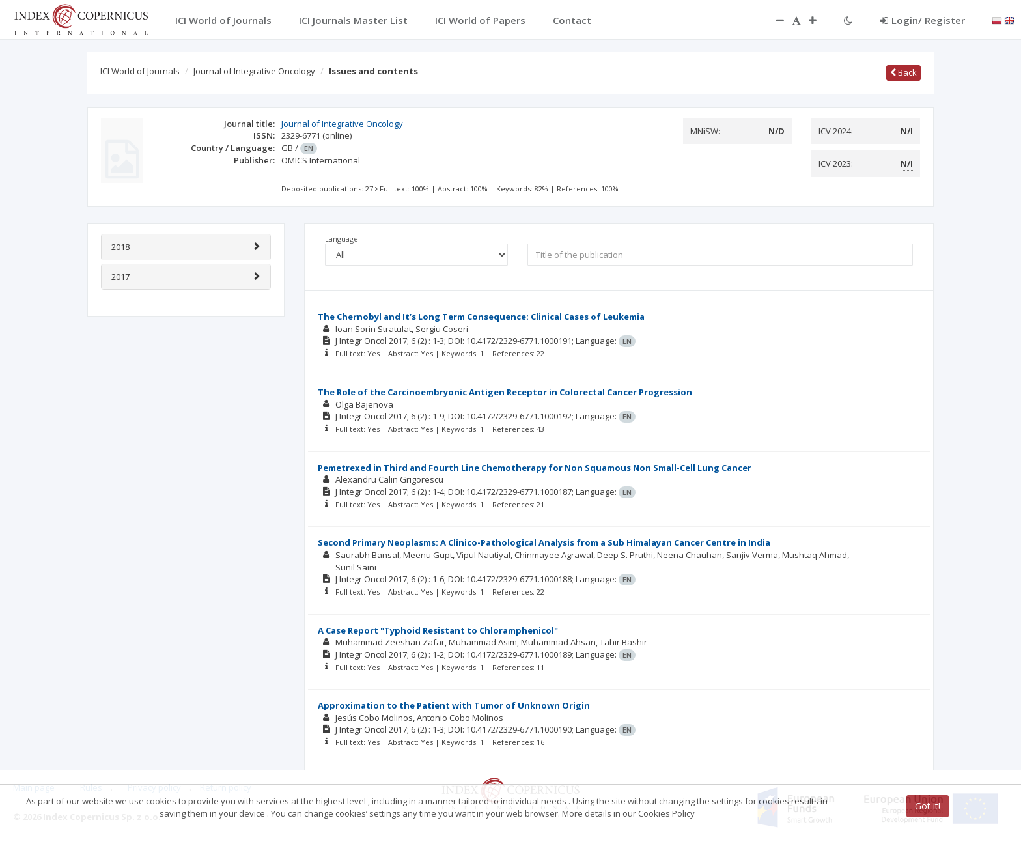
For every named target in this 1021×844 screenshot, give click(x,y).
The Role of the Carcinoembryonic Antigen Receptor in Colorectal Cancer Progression (505, 392)
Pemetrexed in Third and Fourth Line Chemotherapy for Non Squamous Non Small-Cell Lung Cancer (534, 467)
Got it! (927, 806)
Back (903, 72)
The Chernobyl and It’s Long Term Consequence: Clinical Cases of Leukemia (481, 316)
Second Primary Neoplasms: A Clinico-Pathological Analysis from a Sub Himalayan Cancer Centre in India (544, 542)
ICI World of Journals (140, 71)
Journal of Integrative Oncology (254, 71)
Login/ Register (922, 20)
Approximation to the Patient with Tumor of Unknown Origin (454, 705)
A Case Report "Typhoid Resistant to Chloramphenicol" (438, 630)
